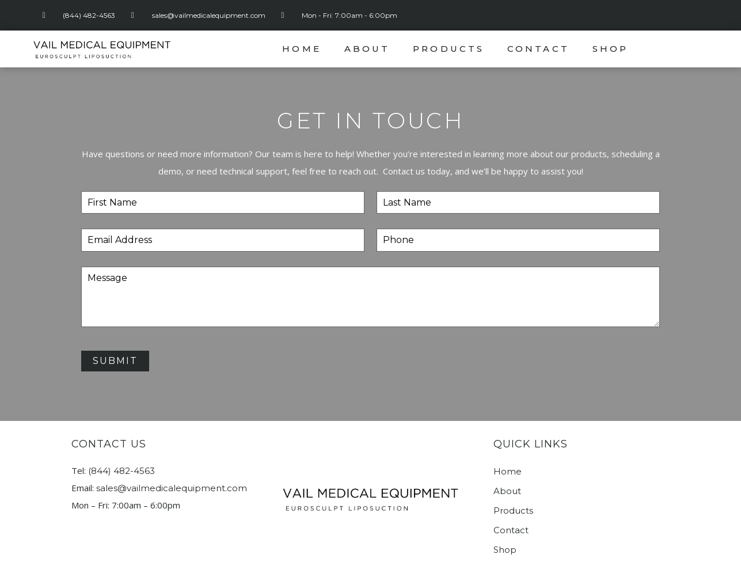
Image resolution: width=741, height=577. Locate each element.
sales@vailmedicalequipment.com (171, 488)
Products (448, 48)
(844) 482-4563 (121, 470)
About (367, 48)
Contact (538, 48)
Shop (610, 48)
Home (301, 48)
